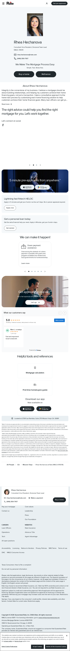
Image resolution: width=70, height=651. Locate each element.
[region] (35, 641)
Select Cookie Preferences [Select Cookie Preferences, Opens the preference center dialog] (9, 646)
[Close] (67, 635)
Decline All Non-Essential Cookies (56, 646)
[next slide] (40, 165)
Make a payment (35, 498)
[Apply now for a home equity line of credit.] (10, 208)
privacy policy (8, 641)
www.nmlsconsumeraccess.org (49, 618)
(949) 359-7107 (11, 502)
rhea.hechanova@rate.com (15, 498)
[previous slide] (30, 165)
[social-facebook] (3, 125)
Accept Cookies (37, 646)
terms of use (18, 641)
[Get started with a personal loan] (10, 228)
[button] (3, 3)
